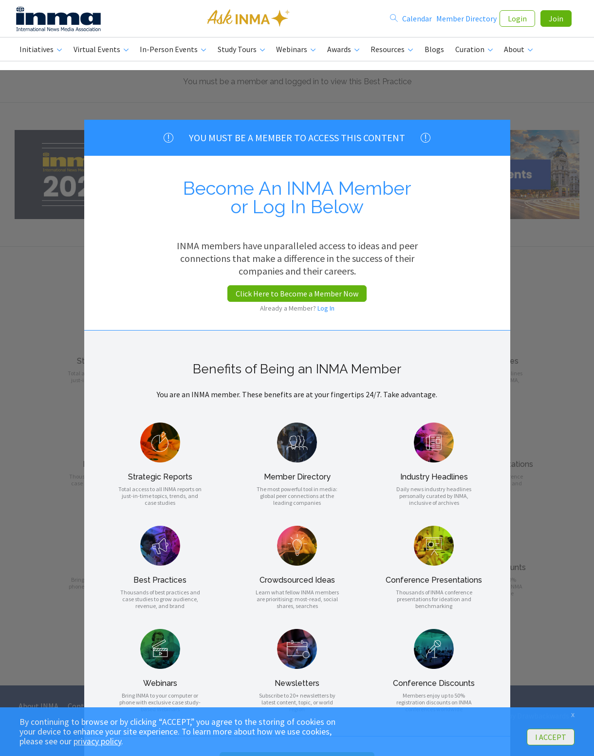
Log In (325, 308)
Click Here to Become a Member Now (297, 293)
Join (556, 20)
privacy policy (97, 741)
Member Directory (466, 20)
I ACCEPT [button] (550, 737)
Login (517, 20)
